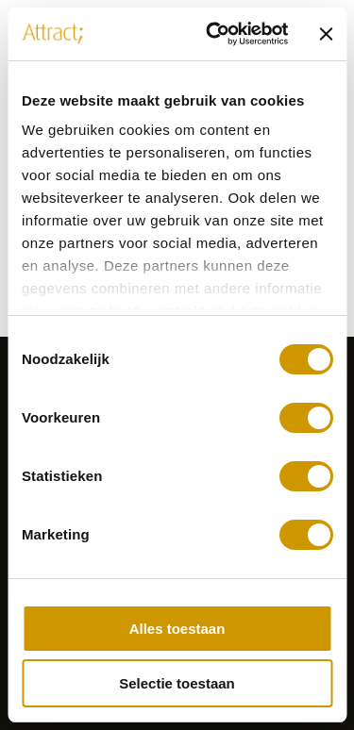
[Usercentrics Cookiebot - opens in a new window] (214, 34)
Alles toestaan (177, 629)
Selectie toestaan (177, 683)
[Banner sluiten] (325, 34)
